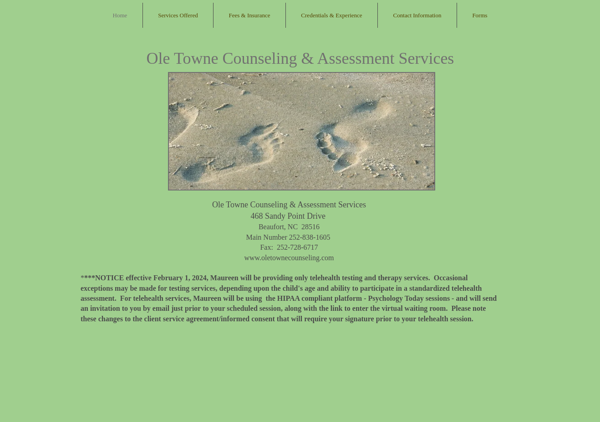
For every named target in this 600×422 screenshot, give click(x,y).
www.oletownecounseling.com (289, 258)
